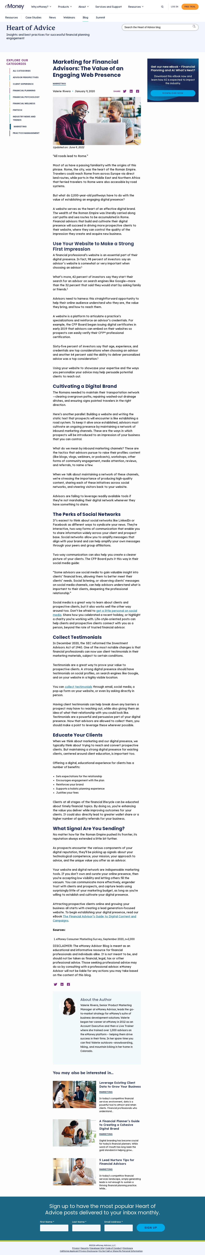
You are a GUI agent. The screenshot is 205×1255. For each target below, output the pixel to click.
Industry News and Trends (24, 118)
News (52, 17)
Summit (100, 17)
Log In (175, 7)
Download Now (173, 93)
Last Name (79, 1222)
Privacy (75, 1248)
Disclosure (128, 1248)
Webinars (69, 17)
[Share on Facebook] (137, 91)
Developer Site (97, 1248)
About (82, 6)
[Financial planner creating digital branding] (74, 1132)
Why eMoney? (39, 6)
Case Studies (33, 17)
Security (85, 1248)
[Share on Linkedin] (131, 91)
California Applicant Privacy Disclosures (79, 1251)
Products (63, 6)
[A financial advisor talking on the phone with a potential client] (74, 1171)
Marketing (20, 126)
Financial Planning (24, 90)
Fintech (17, 110)
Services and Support (108, 6)
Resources (134, 6)
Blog (85, 17)
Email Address (113, 1222)
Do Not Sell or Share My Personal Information (121, 1251)
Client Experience (23, 83)
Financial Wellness (24, 103)
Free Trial (190, 6)
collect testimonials (78, 687)
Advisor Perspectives (26, 77)
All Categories (22, 70)
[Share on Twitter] (124, 91)
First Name (47, 1222)
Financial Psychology (26, 97)
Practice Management (26, 133)
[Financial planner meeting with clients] (74, 1094)
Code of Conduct (114, 1248)
